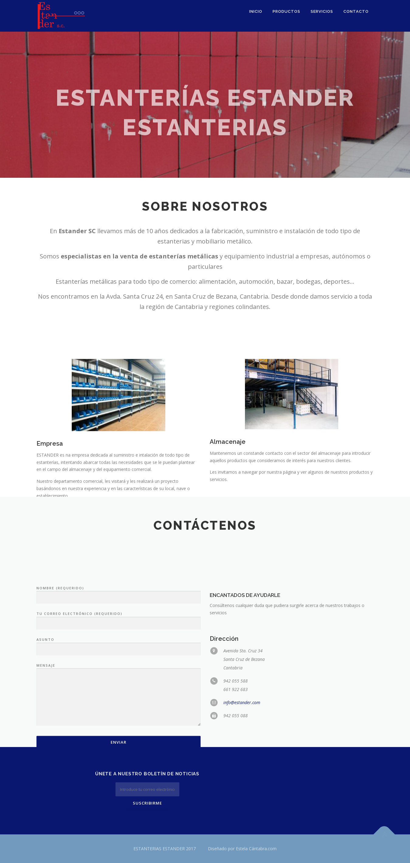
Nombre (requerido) (118, 655)
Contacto (356, 11)
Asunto (118, 707)
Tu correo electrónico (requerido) (118, 681)
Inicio (255, 11)
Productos (286, 11)
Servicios (322, 11)
